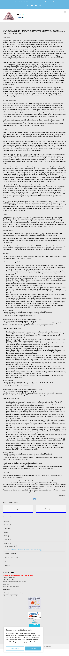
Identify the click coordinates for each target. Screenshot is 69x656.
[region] (23, 639)
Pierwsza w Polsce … (11, 553)
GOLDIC (6, 521)
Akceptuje (33, 648)
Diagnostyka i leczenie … (12, 557)
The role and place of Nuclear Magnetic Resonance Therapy (23, 550)
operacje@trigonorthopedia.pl (46, 2)
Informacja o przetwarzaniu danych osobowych (17, 593)
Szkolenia (7, 562)
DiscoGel (6, 532)
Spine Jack (7, 528)
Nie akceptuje (15, 648)
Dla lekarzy (7, 543)
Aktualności (7, 539)
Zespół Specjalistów (9, 577)
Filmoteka (7, 565)
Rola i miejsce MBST (11, 546)
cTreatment (7, 525)
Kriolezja (6, 536)
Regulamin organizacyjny (10, 595)
